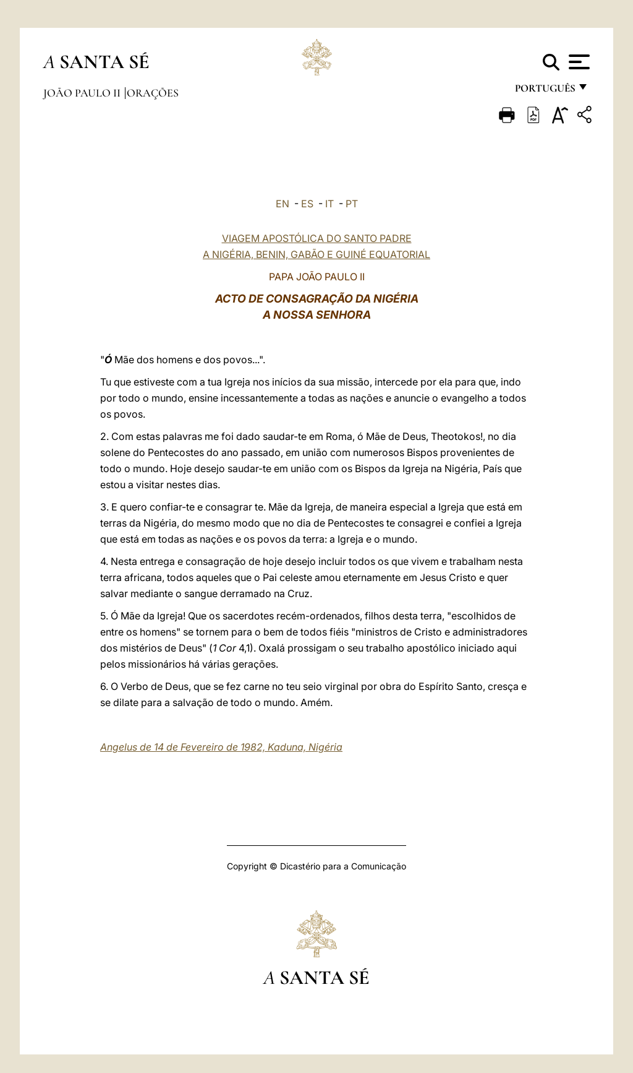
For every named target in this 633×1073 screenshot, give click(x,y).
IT (329, 203)
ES (307, 203)
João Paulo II (83, 93)
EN (282, 203)
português (545, 91)
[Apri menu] (578, 61)
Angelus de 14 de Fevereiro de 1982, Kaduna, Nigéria (221, 747)
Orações (153, 93)
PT (352, 203)
